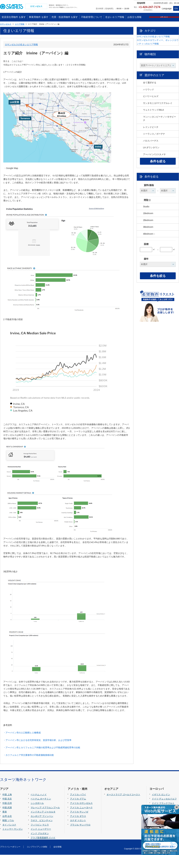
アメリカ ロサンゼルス (81, 803)
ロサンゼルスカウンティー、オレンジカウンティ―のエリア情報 (160, 53)
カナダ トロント (78, 820)
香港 (4, 812)
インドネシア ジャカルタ (43, 812)
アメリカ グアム (78, 799)
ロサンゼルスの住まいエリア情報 (21, 45)
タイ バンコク (9, 825)
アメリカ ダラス (78, 816)
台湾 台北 (7, 816)
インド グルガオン (40, 833)
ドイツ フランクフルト (163, 803)
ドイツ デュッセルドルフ (164, 799)
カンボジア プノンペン (42, 816)
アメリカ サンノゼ (79, 812)
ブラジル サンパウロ (80, 825)
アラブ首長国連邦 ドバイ (43, 838)
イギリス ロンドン (161, 795)
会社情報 (57, 847)
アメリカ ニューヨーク (81, 808)
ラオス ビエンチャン (42, 820)
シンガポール (37, 803)
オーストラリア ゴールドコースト (123, 795)
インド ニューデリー (41, 829)
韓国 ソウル (8, 820)
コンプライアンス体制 (37, 847)
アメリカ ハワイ (78, 795)
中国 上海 (7, 795)
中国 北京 (7, 799)
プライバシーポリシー (10, 847)
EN (176, 8)
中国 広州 (7, 803)
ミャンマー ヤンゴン (12, 829)
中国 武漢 (7, 808)
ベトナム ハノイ (39, 795)
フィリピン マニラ (40, 825)
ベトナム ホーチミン (41, 799)
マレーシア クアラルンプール (45, 808)
